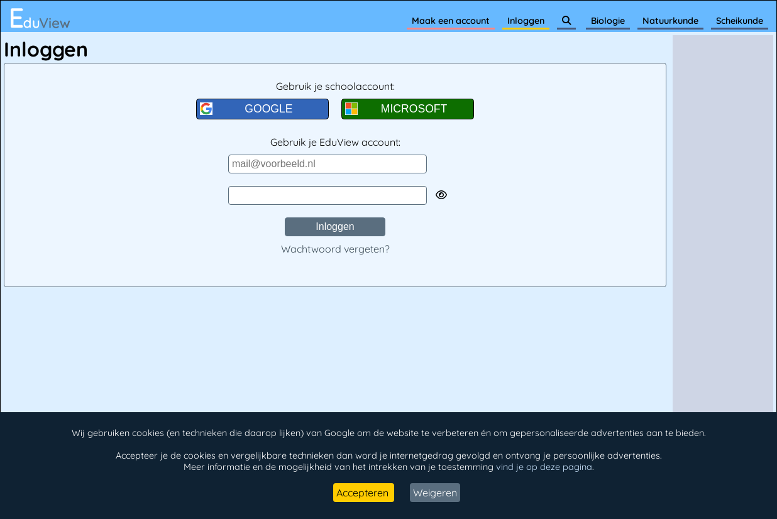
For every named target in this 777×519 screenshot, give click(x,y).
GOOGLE (246, 108)
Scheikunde (739, 20)
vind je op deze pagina (544, 467)
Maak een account (451, 20)
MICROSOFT (396, 108)
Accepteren (363, 492)
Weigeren (435, 492)
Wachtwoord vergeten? (335, 249)
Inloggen (525, 20)
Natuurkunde (670, 20)
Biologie (608, 20)
